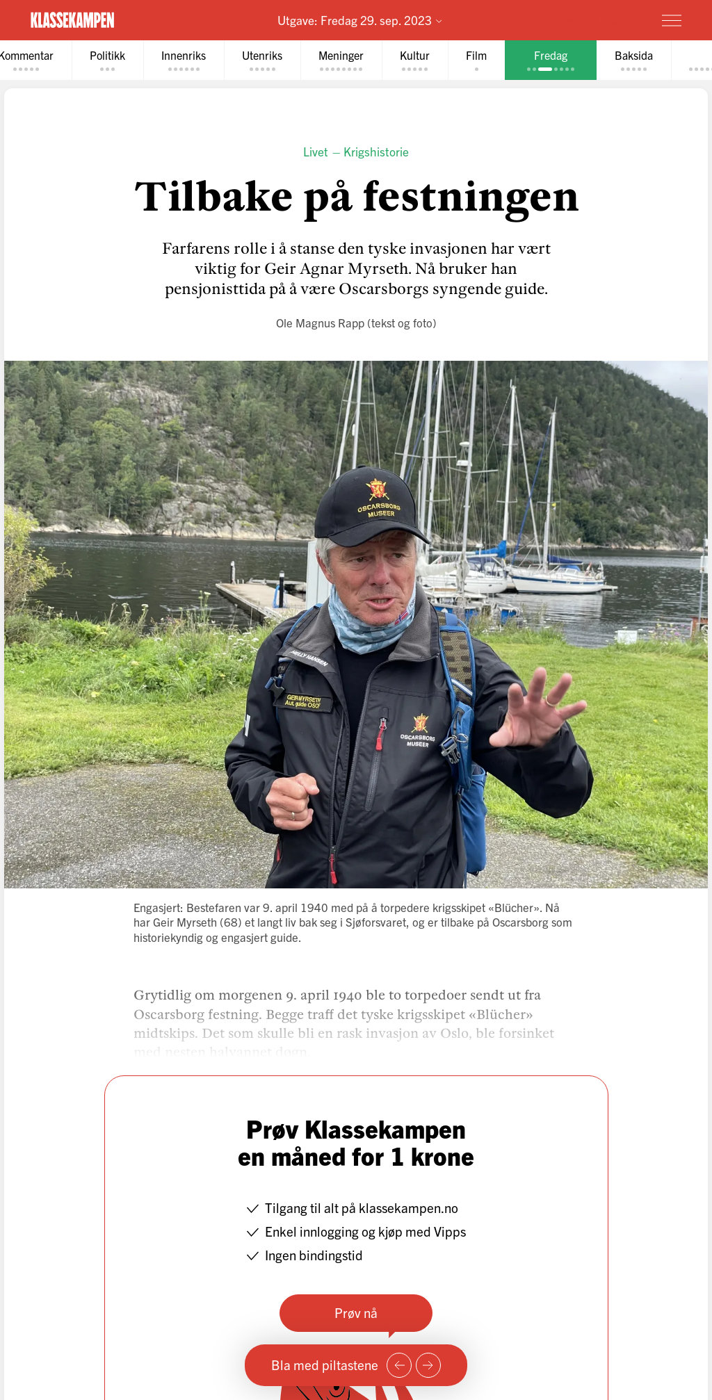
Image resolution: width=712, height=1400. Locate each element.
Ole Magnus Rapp (320, 322)
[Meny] (671, 20)
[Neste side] (428, 1365)
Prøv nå (356, 1312)
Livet (315, 151)
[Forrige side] (399, 1365)
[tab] (107, 60)
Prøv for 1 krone (590, 19)
